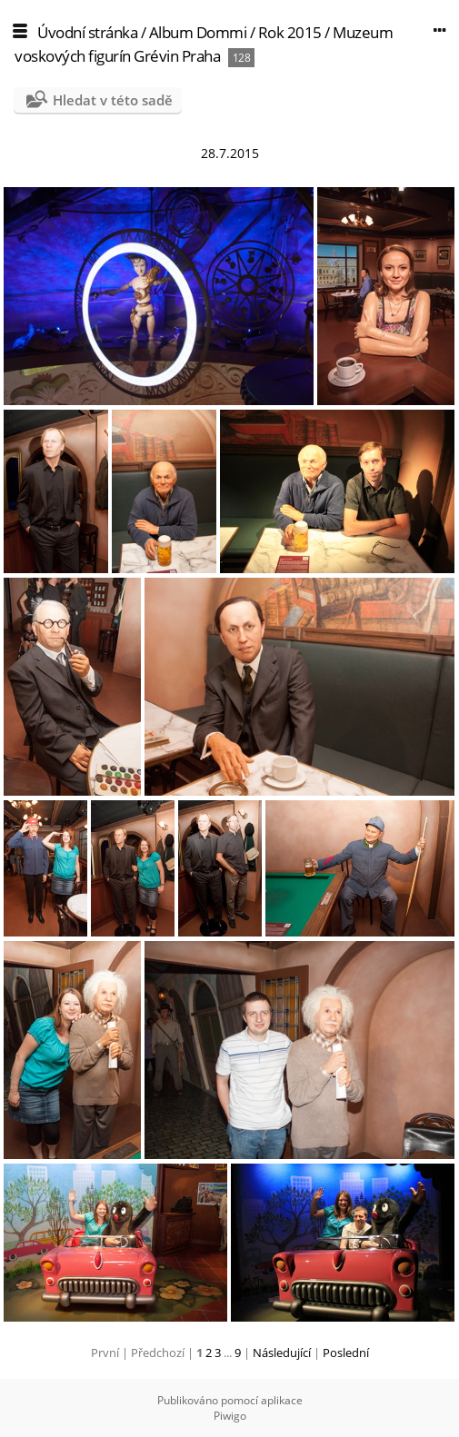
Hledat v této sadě (113, 100)
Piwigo (230, 1415)
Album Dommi (198, 32)
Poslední (346, 1352)
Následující (282, 1352)
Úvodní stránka (87, 32)
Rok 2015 (290, 32)
